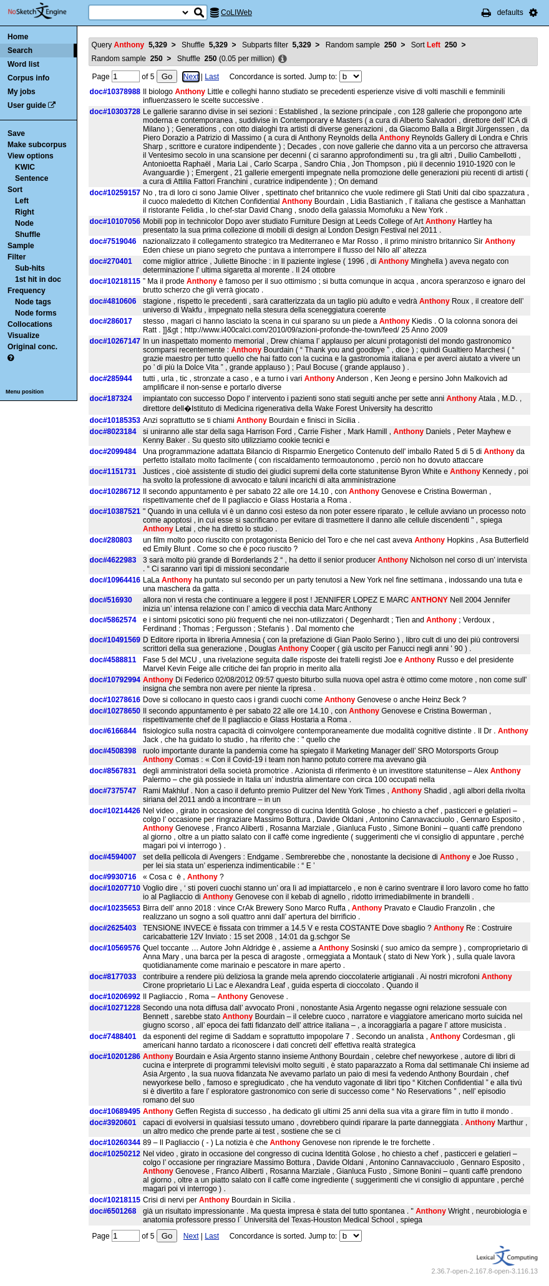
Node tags (33, 301)
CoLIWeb (236, 12)
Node (24, 223)
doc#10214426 (115, 810)
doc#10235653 (115, 908)
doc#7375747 (113, 790)
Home (17, 36)
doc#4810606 (113, 301)
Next (191, 76)
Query (129, 45)
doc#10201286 (115, 1056)
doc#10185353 (115, 420)
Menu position (25, 392)
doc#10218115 (115, 281)
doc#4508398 (113, 751)
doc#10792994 (115, 679)
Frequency (26, 290)
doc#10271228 (115, 1007)
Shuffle (28, 234)
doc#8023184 (113, 431)
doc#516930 (111, 600)
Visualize (23, 335)
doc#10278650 (115, 711)
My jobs (21, 91)
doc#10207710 (115, 888)
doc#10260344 (115, 1142)
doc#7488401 (113, 1036)
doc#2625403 (113, 928)
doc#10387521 (115, 511)
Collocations (29, 324)
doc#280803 (111, 540)
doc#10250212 (115, 1153)
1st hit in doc (38, 279)
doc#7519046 (113, 241)
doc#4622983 (113, 560)
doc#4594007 (113, 857)
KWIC (25, 167)
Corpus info (28, 78)
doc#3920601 (113, 1122)
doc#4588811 (113, 659)
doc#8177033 (113, 976)
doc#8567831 (113, 770)
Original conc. (32, 346)
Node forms (36, 313)
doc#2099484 (113, 451)
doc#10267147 (115, 341)
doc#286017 (111, 321)
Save (16, 133)
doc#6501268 (113, 1211)
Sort (14, 189)
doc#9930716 (113, 877)
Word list (23, 64)
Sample (20, 245)
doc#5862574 (113, 620)
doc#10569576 (115, 948)
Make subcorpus (37, 144)
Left (22, 200)
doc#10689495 (115, 1111)
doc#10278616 (115, 699)
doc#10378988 (115, 91)
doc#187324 (111, 398)
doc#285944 (111, 378)
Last (212, 76)
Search (19, 50)
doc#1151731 (113, 471)
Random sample (361, 45)
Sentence (31, 178)
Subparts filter (276, 45)
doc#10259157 (115, 192)
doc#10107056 (115, 221)
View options (30, 156)
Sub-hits (30, 268)
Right (24, 212)
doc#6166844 (113, 731)
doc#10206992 (115, 996)
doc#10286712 (115, 491)
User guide (26, 105)
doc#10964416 (115, 580)
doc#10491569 (115, 640)
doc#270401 (111, 261)
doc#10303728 (115, 111)
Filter (16, 257)
